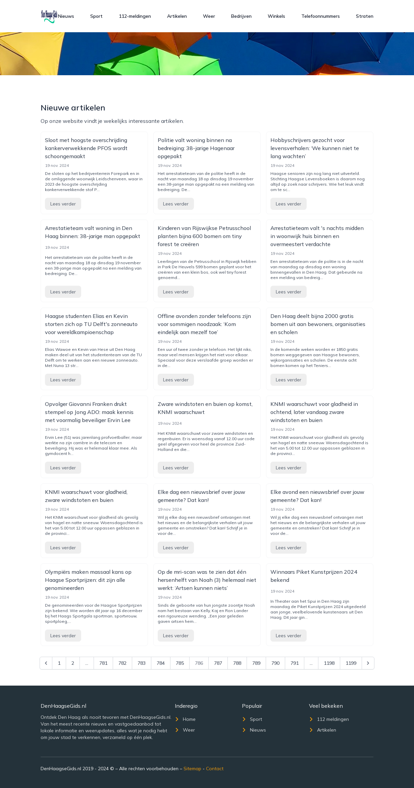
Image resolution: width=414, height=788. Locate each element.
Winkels (276, 16)
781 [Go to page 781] (103, 663)
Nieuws (66, 16)
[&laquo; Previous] (46, 663)
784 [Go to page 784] (161, 663)
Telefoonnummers (320, 16)
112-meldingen (135, 16)
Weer (209, 16)
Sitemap (192, 769)
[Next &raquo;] (368, 663)
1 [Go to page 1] (59, 663)
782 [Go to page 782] (122, 663)
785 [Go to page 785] (180, 663)
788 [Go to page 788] (237, 663)
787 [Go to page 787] (218, 663)
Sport (96, 16)
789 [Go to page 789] (256, 663)
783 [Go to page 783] (142, 663)
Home (185, 719)
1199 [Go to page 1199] (351, 663)
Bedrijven (241, 16)
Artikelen (177, 16)
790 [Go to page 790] (275, 663)
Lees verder (63, 204)
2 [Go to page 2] (72, 663)
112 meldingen (329, 719)
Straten (364, 16)
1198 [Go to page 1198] (329, 663)
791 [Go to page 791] (295, 663)
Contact (214, 769)
